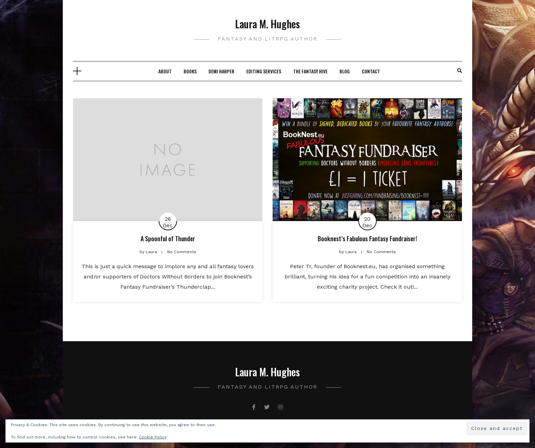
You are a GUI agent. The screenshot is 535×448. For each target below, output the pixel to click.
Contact (371, 71)
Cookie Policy (153, 437)
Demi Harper (221, 71)
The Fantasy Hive (310, 71)
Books (190, 71)
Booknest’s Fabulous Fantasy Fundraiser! (367, 238)
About (165, 71)
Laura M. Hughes (267, 23)
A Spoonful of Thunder (168, 238)
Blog (344, 71)
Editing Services (263, 71)
